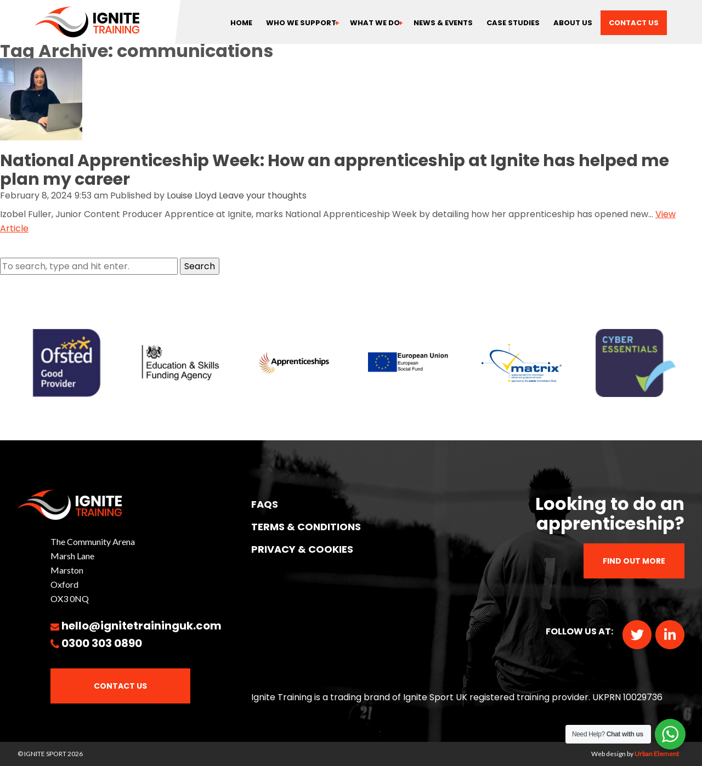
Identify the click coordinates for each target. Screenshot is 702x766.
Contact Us (120, 685)
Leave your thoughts (263, 195)
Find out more (634, 560)
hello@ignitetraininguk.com (141, 625)
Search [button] (199, 266)
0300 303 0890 (101, 643)
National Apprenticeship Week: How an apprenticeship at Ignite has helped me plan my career (334, 170)
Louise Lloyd (192, 195)
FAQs (264, 504)
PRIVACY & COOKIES (302, 549)
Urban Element (657, 754)
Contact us (634, 23)
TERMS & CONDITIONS (306, 527)
